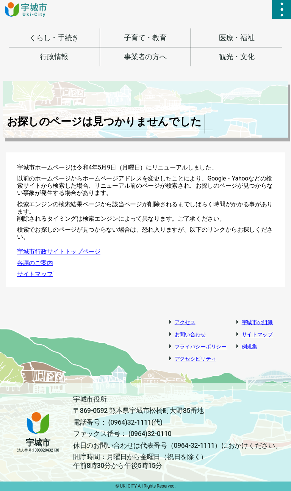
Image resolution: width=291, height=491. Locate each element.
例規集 (249, 347)
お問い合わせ (190, 334)
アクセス (185, 322)
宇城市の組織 (257, 322)
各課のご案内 (35, 263)
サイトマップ (35, 274)
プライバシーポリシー (201, 347)
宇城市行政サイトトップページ (58, 251)
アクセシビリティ (195, 359)
